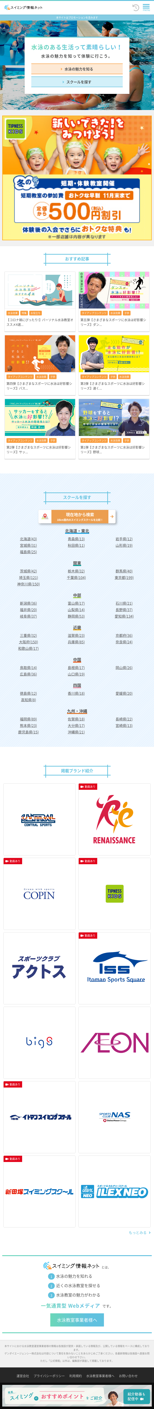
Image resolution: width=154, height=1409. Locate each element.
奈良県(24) (124, 641)
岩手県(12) (124, 538)
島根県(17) (76, 667)
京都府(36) (124, 635)
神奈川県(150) (28, 584)
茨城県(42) (28, 571)
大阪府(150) (28, 641)
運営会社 (23, 1375)
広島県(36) (28, 674)
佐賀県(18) (76, 719)
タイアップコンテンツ (94, 313)
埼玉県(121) (28, 577)
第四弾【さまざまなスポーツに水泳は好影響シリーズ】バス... (39, 385)
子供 (126, 313)
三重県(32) (28, 635)
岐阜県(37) (28, 616)
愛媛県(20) (124, 693)
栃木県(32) (76, 571)
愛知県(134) (124, 616)
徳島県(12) (28, 693)
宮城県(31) (28, 545)
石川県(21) (124, 603)
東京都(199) (124, 577)
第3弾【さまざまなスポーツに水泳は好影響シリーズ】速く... (112, 385)
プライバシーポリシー (49, 1375)
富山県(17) (76, 603)
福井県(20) (28, 609)
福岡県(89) (28, 719)
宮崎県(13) (124, 725)
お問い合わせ (128, 1375)
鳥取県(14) (28, 667)
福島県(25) (28, 551)
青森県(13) (76, 538)
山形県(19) (124, 545)
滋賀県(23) (76, 635)
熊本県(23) (28, 725)
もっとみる (138, 1232)
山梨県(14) (76, 609)
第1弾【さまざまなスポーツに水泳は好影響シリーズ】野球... (112, 449)
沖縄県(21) (76, 732)
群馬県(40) (124, 571)
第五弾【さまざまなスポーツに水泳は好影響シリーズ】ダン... (113, 322)
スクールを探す (78, 81)
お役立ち (35, 313)
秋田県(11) (76, 545)
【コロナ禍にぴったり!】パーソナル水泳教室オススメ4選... (39, 322)
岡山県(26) (124, 667)
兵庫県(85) (76, 641)
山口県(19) (76, 674)
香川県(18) (76, 693)
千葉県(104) (76, 577)
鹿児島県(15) (28, 732)
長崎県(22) (124, 719)
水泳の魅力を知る (79, 69)
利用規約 (75, 1375)
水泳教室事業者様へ (77, 1320)
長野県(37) (124, 609)
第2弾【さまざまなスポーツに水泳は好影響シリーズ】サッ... (38, 449)
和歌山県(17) (28, 648)
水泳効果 (13, 313)
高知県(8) (28, 699)
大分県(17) (76, 725)
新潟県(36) (28, 603)
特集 (24, 313)
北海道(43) (28, 538)
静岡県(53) (76, 616)
